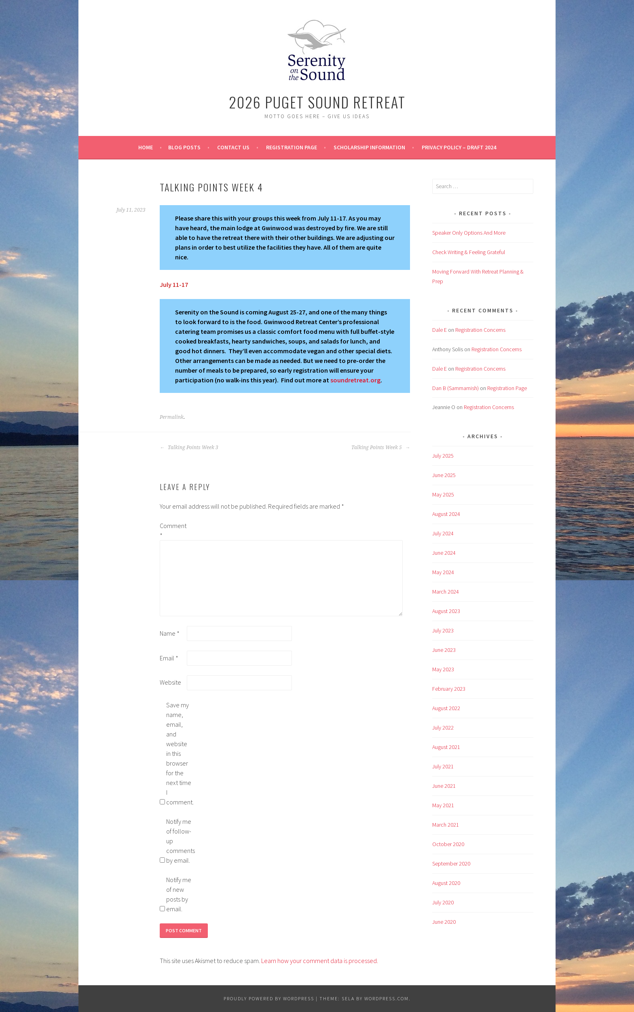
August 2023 (446, 611)
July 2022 (443, 727)
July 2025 (443, 455)
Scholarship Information (369, 147)
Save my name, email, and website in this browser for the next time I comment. (179, 753)
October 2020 (448, 844)
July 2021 (443, 766)
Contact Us (233, 147)
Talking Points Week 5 (380, 447)
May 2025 (443, 494)
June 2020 (444, 921)
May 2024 (443, 572)
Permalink (172, 417)
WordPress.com (386, 998)
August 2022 (446, 708)
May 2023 (443, 669)
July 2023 (443, 630)
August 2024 (446, 514)
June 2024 (444, 552)
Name (170, 633)
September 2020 (451, 863)
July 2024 (443, 533)
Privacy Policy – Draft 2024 (459, 147)
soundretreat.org (355, 380)
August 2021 (446, 747)
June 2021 (444, 785)
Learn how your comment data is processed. (319, 961)
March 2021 (445, 824)
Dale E (439, 329)
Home (145, 147)
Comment (173, 530)
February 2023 (448, 688)
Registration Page (291, 147)
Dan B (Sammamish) (455, 388)
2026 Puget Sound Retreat (317, 101)
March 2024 (445, 591)
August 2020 (446, 883)
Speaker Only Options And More (468, 232)
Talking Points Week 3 (189, 447)
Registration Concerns (480, 329)
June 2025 (444, 475)
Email (169, 658)
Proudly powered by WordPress (269, 998)
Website (170, 682)
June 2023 (444, 649)
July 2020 (443, 902)
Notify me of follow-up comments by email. (179, 840)
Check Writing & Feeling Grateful (468, 252)
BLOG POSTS (184, 147)
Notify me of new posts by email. (178, 894)
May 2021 (443, 805)
